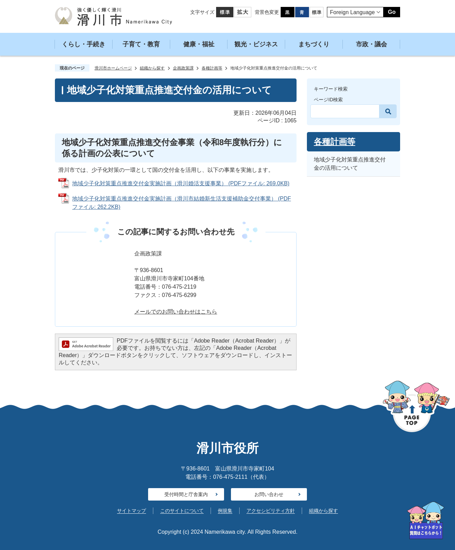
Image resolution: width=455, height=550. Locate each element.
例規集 (225, 510)
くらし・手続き (83, 44)
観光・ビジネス (256, 44)
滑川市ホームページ (113, 68)
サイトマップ (131, 510)
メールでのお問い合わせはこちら (175, 312)
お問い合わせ (268, 494)
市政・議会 (371, 44)
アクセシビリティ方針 (270, 510)
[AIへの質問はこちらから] (426, 520)
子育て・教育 (141, 44)
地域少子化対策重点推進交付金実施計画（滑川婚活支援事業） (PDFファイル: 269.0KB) (180, 183)
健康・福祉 (198, 44)
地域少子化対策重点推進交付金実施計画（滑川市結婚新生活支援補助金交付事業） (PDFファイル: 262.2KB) (181, 203)
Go (392, 12)
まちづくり (313, 44)
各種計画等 (212, 68)
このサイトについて (182, 510)
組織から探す (152, 68)
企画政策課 (183, 68)
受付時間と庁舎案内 (186, 494)
